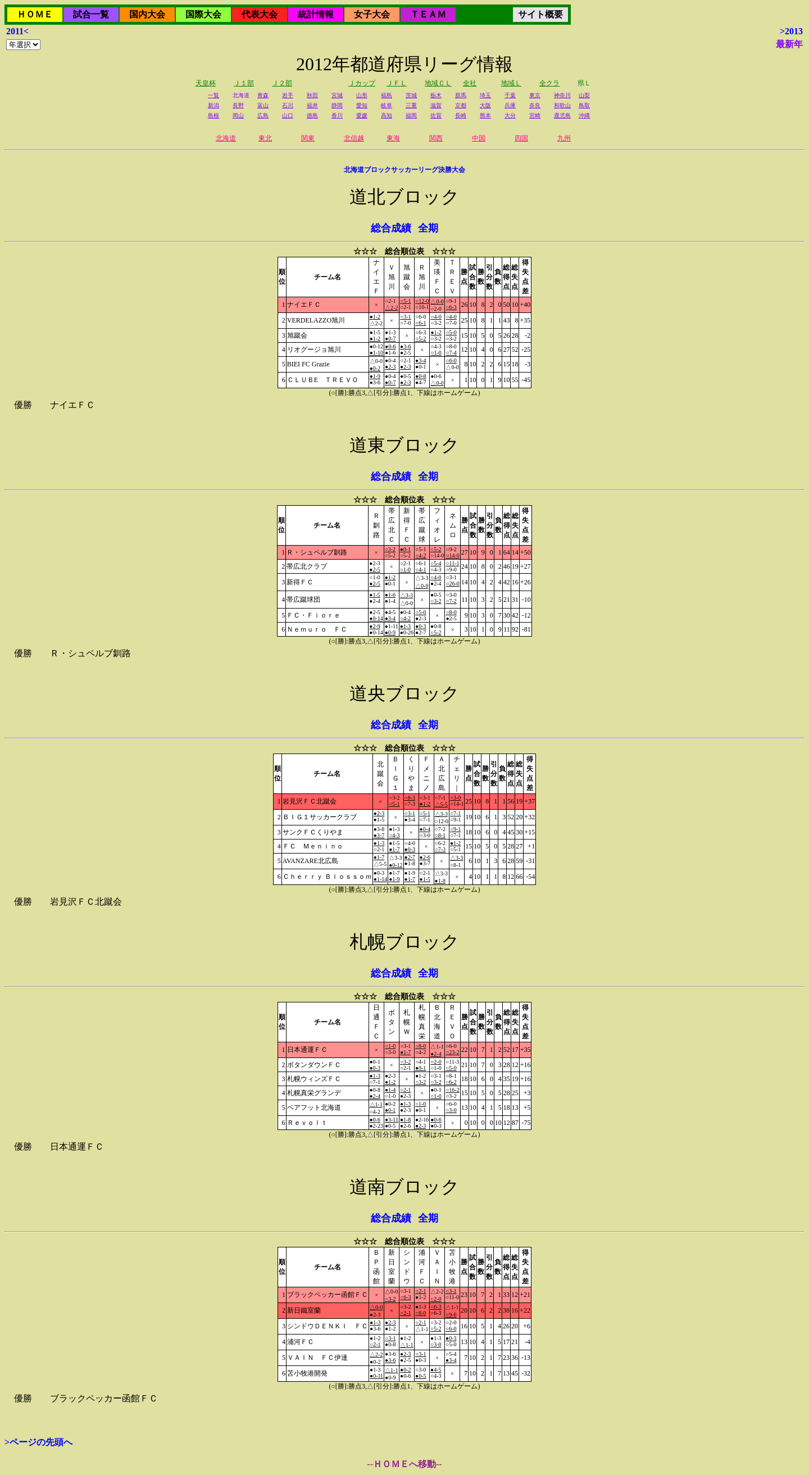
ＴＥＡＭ (428, 14)
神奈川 (562, 95)
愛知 (361, 105)
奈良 (534, 105)
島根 (213, 115)
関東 (308, 138)
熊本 (485, 115)
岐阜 (386, 105)
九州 (564, 138)
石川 (287, 105)
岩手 (287, 95)
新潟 (213, 105)
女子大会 (372, 14)
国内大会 (147, 14)
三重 (411, 105)
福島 (386, 95)
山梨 (584, 95)
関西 (436, 138)
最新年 (789, 44)
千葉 (510, 95)
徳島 (312, 115)
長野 (238, 105)
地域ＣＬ (438, 83)
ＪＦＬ (397, 83)
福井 (312, 105)
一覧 (213, 95)
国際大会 (203, 14)
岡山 (238, 115)
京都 (460, 105)
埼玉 (485, 95)
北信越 (354, 138)
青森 (263, 95)
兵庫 (510, 105)
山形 (361, 95)
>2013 (791, 31)
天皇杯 (206, 83)
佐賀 (436, 115)
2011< (17, 31)
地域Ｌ (511, 83)
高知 (386, 115)
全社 (469, 83)
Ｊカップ (361, 83)
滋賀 (436, 105)
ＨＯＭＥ (35, 14)
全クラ (549, 83)
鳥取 (584, 105)
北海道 (226, 138)
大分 (510, 115)
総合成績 (391, 228)
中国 (478, 138)
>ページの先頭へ (38, 1442)
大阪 (485, 105)
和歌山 (562, 105)
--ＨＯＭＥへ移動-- (404, 1464)
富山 (263, 105)
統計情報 (316, 14)
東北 (265, 138)
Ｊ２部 (282, 83)
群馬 (460, 95)
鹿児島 (562, 115)
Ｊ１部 (244, 83)
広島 (263, 115)
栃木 (436, 95)
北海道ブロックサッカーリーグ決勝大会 (404, 170)
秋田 (312, 95)
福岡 (411, 115)
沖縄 (584, 115)
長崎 (460, 115)
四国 (521, 138)
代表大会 (260, 14)
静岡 (337, 105)
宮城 (337, 95)
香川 (337, 115)
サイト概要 (540, 14)
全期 (428, 228)
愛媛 (361, 115)
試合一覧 (91, 14)
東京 (534, 95)
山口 (287, 115)
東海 (393, 138)
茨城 (411, 95)
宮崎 (534, 115)
